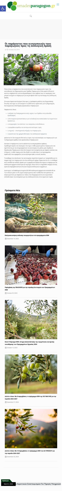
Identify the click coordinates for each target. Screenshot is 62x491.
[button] (3, 8)
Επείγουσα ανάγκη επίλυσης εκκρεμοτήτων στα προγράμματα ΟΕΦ (27, 235)
